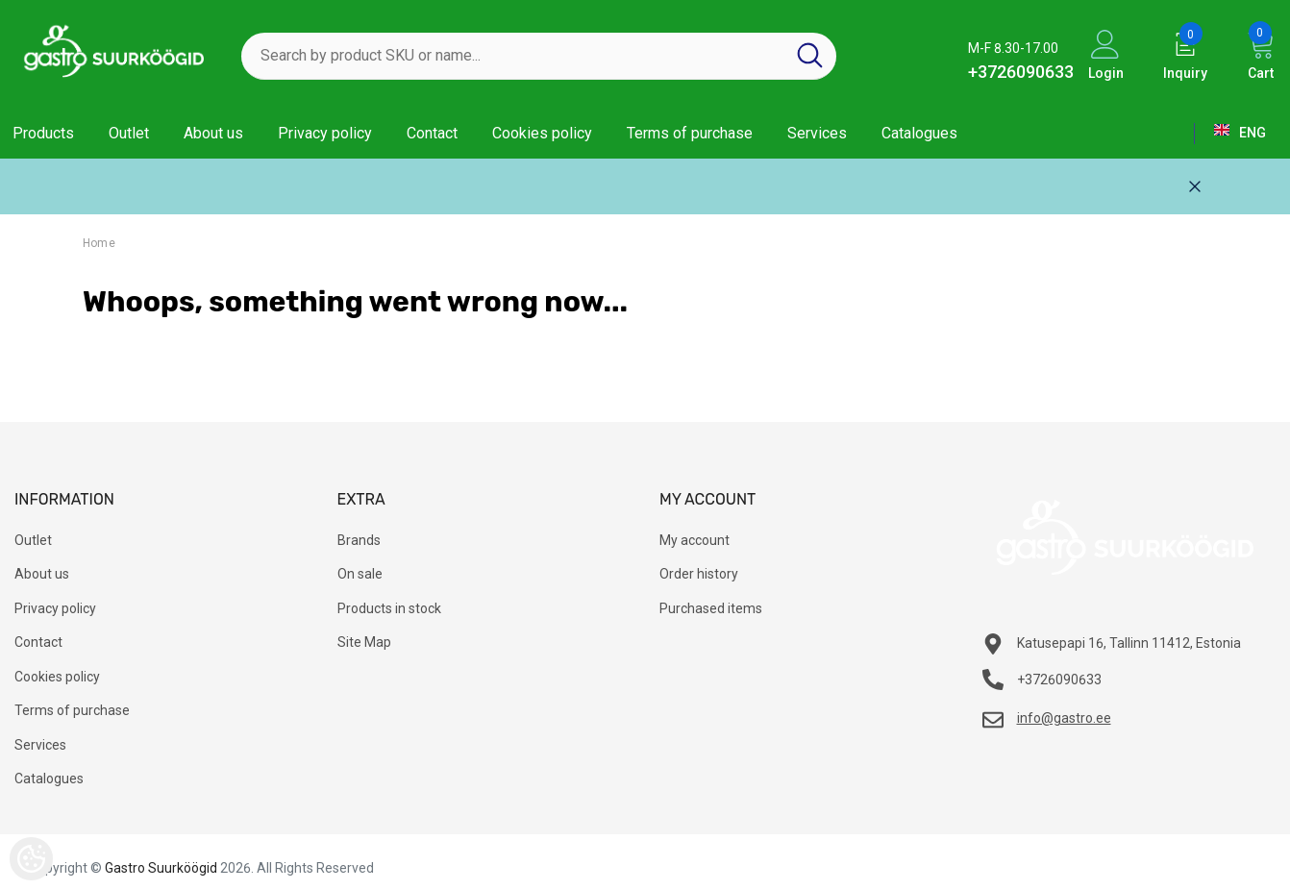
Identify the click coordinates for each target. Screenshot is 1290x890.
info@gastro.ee (1064, 718)
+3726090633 (1021, 72)
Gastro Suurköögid (161, 868)
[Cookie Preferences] (31, 858)
